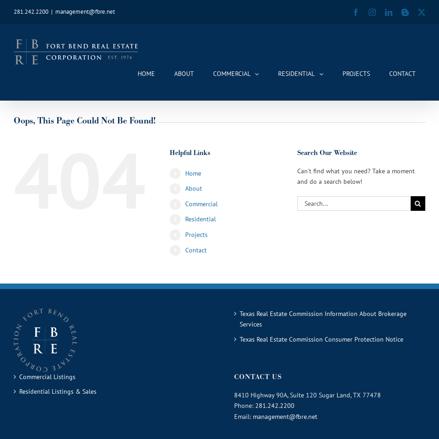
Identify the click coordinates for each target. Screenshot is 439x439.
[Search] (418, 203)
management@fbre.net (85, 12)
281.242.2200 (274, 406)
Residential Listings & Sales (57, 391)
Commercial (201, 204)
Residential (200, 219)
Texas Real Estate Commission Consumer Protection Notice (321, 339)
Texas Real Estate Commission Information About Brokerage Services (323, 319)
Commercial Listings (47, 377)
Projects (196, 234)
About (193, 188)
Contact (196, 250)
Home (193, 173)
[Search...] (354, 203)
